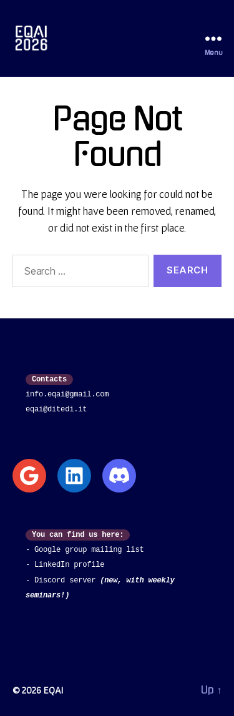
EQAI (53, 689)
